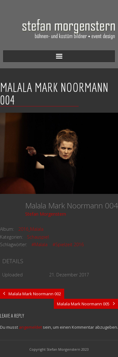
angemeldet (30, 327)
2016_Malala (30, 229)
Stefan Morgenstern (45, 214)
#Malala (39, 244)
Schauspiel (38, 237)
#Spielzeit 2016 (68, 244)
